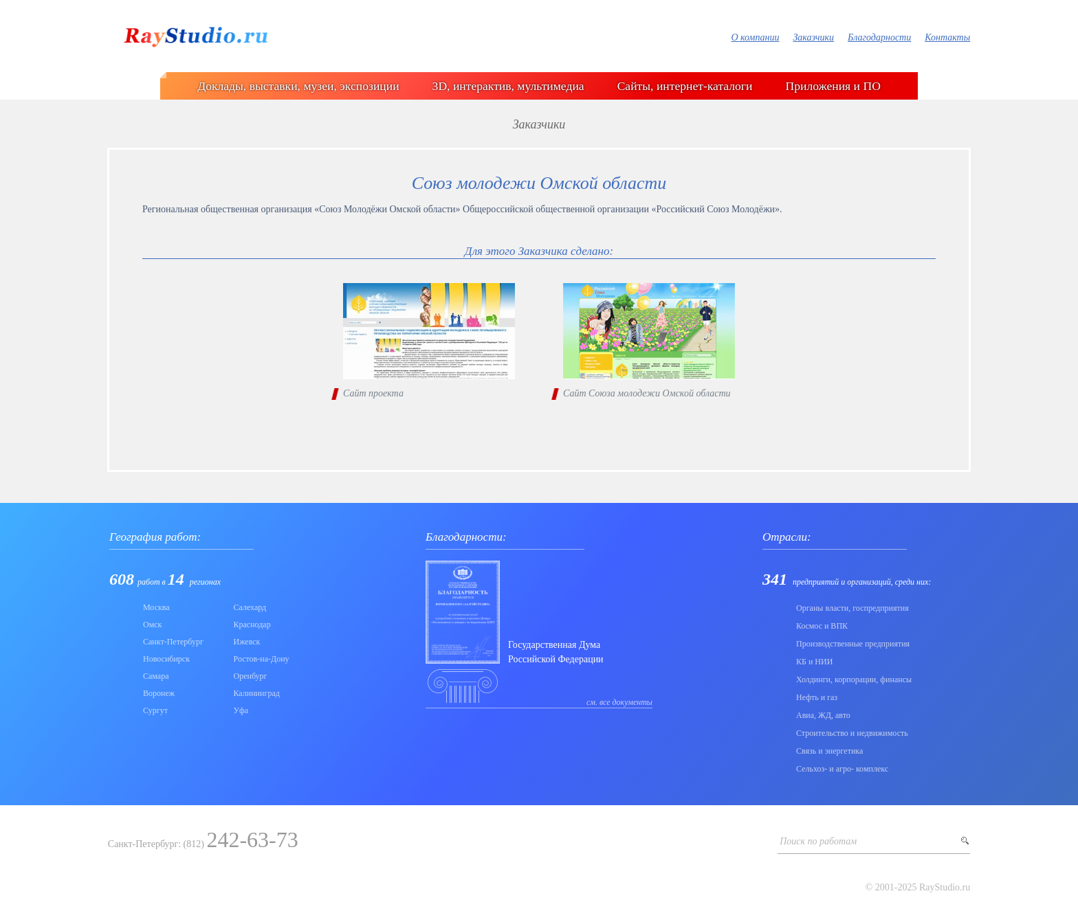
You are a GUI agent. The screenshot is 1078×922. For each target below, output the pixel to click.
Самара (156, 676)
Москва (156, 607)
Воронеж (159, 693)
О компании (755, 37)
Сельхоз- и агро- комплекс (842, 769)
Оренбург (250, 676)
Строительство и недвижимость (852, 733)
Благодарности (879, 37)
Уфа (241, 710)
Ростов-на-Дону (261, 659)
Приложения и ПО (833, 86)
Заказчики (813, 37)
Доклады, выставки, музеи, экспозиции (298, 86)
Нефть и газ (816, 697)
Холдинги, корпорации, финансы (854, 679)
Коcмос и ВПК (822, 626)
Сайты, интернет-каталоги (685, 86)
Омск (152, 624)
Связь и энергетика (829, 751)
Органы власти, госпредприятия (852, 608)
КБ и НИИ (814, 661)
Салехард (250, 607)
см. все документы (619, 702)
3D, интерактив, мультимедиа (508, 86)
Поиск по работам (818, 841)
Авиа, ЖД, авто (823, 715)
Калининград (257, 693)
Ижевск (247, 641)
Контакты (947, 37)
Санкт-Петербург (173, 641)
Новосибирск (166, 659)
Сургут (155, 710)
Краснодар (252, 624)
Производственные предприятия (853, 644)
